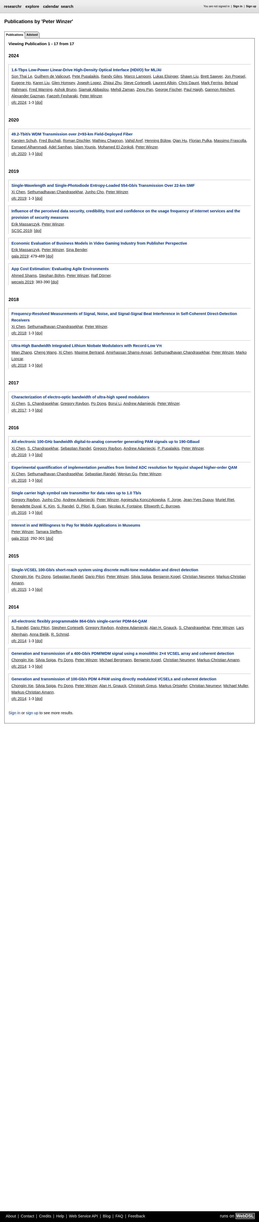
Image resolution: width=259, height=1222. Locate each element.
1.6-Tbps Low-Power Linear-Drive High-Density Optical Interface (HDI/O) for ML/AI (86, 70)
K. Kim (49, 506)
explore (32, 6)
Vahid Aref (134, 140)
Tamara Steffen (49, 532)
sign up (32, 713)
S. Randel (65, 506)
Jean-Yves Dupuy (198, 500)
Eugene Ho (21, 83)
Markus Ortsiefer (173, 686)
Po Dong (98, 403)
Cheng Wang (45, 352)
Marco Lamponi (137, 76)
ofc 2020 (18, 154)
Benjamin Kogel (166, 576)
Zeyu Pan (145, 89)
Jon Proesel (235, 76)
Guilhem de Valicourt (52, 76)
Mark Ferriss (212, 83)
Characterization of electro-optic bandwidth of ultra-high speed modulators (80, 397)
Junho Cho (94, 192)
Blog (107, 1216)
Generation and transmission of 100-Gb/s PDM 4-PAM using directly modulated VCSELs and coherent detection (113, 679)
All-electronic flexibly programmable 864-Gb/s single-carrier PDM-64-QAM (79, 621)
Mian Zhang (21, 352)
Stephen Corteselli (67, 628)
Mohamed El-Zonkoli (115, 147)
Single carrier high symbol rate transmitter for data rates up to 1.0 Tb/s (76, 493)
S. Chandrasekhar (42, 403)
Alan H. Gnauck (163, 628)
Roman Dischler (76, 140)
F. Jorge (174, 500)
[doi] (38, 102)
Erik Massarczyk (25, 224)
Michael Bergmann (116, 660)
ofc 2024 (18, 102)
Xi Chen (18, 192)
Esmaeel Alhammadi (29, 147)
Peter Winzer (91, 96)
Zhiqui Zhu (112, 83)
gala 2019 (19, 256)
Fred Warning (40, 89)
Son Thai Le (21, 76)
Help (60, 1216)
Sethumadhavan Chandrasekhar (55, 192)
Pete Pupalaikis (85, 76)
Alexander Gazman (27, 96)
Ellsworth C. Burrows (162, 506)
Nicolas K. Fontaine (125, 506)
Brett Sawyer (212, 76)
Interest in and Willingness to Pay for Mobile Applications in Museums (75, 525)
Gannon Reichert (219, 89)
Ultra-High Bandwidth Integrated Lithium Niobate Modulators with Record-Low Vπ (86, 346)
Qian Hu (180, 140)
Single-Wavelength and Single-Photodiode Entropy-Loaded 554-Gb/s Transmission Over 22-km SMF (103, 185)
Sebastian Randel (76, 448)
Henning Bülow (158, 140)
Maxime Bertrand (89, 352)
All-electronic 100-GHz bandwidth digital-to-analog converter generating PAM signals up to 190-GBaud (105, 442)
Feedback (136, 1216)
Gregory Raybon (75, 403)
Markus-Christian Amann (218, 660)
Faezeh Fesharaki (62, 96)
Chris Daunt (189, 83)
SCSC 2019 (21, 230)
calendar (51, 6)
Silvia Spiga (141, 576)
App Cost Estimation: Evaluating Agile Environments (60, 269)
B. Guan (99, 506)
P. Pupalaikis (168, 448)
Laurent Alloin (164, 83)
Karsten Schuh (24, 140)
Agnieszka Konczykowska (143, 500)
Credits (45, 1216)
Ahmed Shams (24, 275)
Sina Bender (76, 250)
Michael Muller (235, 686)
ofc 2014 (18, 641)
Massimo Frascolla (230, 140)
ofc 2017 (18, 410)
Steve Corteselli (137, 83)
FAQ (119, 1216)
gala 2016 (19, 538)
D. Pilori (83, 506)
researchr (13, 6)
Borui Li (114, 403)
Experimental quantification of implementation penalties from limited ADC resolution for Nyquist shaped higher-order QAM (124, 467)
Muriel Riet (224, 500)
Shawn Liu (189, 76)
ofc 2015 (18, 589)
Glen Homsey (63, 83)
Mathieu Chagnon (107, 140)
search (67, 6)
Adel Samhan (60, 147)
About (11, 1216)
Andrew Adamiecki (139, 403)
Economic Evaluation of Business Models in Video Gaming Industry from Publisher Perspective (99, 243)
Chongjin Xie (22, 576)
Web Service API (83, 1216)
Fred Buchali (50, 140)
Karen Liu (41, 83)
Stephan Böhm (52, 275)
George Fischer (168, 89)
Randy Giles (111, 76)
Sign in (238, 6)
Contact (27, 1216)
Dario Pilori (95, 576)
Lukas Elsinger (165, 76)
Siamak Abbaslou (93, 89)
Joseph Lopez (89, 83)
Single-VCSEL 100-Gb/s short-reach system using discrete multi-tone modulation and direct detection (104, 570)
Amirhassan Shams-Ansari (129, 352)
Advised (32, 34)
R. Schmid (60, 634)
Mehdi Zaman (122, 89)
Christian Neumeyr (198, 576)
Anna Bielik (39, 634)
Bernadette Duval (26, 506)
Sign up (251, 6)
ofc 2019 (18, 198)
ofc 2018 (18, 333)
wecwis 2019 (22, 282)
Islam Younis (85, 147)
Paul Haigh (193, 89)
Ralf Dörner (101, 275)
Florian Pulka (200, 140)
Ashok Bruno (65, 89)
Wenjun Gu (127, 474)
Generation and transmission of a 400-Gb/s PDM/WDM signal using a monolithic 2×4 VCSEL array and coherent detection (122, 653)
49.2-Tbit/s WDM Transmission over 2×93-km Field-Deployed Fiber (72, 134)
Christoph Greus (143, 686)
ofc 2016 (18, 455)
